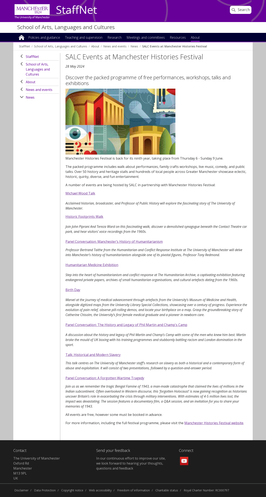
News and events (115, 46)
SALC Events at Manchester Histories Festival (174, 46)
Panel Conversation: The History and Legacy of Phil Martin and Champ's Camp (126, 324)
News (134, 46)
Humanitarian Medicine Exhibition (91, 265)
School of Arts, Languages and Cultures (66, 27)
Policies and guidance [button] (44, 38)
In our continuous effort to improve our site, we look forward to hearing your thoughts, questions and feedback (131, 463)
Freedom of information (133, 490)
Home (21, 37)
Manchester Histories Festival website (213, 423)
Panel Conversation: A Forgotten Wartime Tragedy (104, 378)
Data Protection (45, 490)
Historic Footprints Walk (84, 216)
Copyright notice (72, 490)
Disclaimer (21, 490)
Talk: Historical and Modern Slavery (93, 354)
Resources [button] (178, 38)
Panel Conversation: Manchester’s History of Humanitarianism (114, 241)
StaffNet (76, 10)
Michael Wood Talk (80, 193)
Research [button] (114, 38)
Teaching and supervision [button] (83, 38)
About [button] (195, 38)
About (95, 46)
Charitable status (166, 490)
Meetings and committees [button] (146, 38)
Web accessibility (100, 490)
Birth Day (72, 290)
